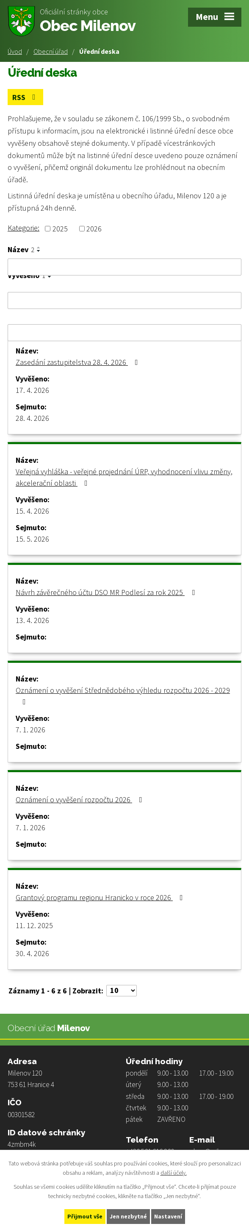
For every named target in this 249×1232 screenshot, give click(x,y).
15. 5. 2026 (32, 539)
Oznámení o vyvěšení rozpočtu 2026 (81, 799)
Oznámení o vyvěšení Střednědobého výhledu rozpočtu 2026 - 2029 (123, 695)
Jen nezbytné (128, 1216)
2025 (60, 229)
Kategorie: (23, 228)
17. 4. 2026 (32, 390)
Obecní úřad (50, 51)
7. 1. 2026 (30, 729)
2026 (94, 229)
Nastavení (168, 1216)
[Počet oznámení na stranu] (121, 990)
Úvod (15, 51)
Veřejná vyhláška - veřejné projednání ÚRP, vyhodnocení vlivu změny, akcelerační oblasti (124, 477)
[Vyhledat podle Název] (124, 267)
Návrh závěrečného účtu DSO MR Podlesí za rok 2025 (107, 592)
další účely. (173, 1173)
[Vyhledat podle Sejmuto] (124, 332)
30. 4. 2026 (32, 953)
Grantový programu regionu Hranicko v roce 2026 (101, 897)
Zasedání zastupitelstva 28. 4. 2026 (78, 362)
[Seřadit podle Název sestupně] (39, 251)
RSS (25, 97)
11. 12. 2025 (34, 925)
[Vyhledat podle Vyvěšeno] (124, 300)
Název (21, 249)
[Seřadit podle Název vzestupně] (39, 247)
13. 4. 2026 (32, 620)
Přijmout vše (84, 1216)
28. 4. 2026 (32, 418)
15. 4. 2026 (32, 511)
